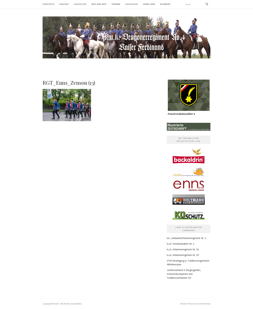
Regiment (165, 4)
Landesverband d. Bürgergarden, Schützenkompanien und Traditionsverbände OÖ (184, 273)
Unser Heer (149, 4)
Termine (115, 4)
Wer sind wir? (99, 4)
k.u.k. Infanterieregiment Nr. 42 (183, 249)
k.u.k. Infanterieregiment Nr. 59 (183, 255)
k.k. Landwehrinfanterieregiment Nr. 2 (186, 238)
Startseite (49, 4)
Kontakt (64, 4)
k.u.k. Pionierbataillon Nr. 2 (180, 243)
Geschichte (80, 4)
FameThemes (204, 303)
